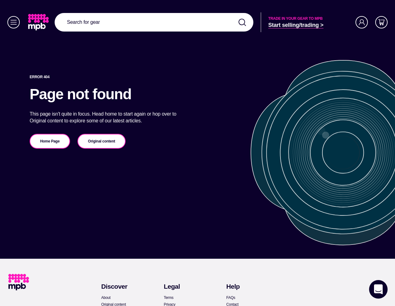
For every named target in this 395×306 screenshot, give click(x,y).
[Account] (362, 22)
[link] (39, 22)
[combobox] (154, 22)
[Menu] (13, 22)
